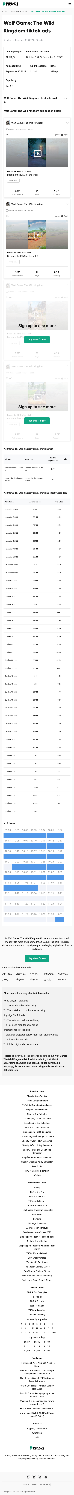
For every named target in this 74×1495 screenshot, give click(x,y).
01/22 (47, 1342)
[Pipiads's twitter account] (34, 1477)
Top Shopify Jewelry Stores (37, 1267)
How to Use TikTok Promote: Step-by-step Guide (37, 1387)
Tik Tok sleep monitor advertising (21, 1025)
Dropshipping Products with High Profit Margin (37, 1247)
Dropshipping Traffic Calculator (37, 1118)
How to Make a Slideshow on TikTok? (37, 1408)
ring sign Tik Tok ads (14, 1015)
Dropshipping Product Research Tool (37, 1237)
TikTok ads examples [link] (19, 11)
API (37, 1437)
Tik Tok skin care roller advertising (21, 1020)
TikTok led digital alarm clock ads (21, 1044)
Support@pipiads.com (37, 1428)
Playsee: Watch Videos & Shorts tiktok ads (23, 979)
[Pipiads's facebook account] (28, 1477)
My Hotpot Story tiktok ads (65, 979)
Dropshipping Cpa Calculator (37, 1123)
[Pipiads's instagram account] (46, 1477)
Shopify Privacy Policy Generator (37, 1141)
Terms (34, 1484)
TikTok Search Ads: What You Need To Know (37, 1364)
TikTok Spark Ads (37, 1196)
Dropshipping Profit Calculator (37, 1132)
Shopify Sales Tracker (37, 1096)
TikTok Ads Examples (37, 1292)
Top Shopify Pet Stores (37, 1262)
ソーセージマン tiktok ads (9, 979)
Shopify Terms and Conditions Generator (37, 1151)
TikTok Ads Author (37, 1310)
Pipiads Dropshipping (37, 1241)
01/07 (47, 1350)
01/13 (37, 1346)
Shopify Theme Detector (37, 1109)
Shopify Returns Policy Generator (37, 1157)
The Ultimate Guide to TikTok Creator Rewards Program (37, 1380)
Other (52, 1332)
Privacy (26, 1484)
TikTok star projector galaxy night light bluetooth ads (31, 1034)
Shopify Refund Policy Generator (37, 1145)
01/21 (27, 1346)
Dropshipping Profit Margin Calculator (37, 1136)
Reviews (37, 1219)
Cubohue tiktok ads (65, 973)
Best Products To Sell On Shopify (37, 1275)
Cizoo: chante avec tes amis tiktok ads (23, 973)
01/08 (37, 1350)
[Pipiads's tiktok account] (40, 1477)
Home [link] (4, 11)
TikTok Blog (37, 1297)
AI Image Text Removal (37, 1228)
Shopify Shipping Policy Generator (37, 1162)
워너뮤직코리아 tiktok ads (37, 973)
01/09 (27, 1350)
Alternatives (37, 1214)
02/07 (27, 1342)
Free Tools (37, 1166)
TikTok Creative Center (37, 1205)
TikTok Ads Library (37, 1201)
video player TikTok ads (16, 1000)
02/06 (37, 1342)
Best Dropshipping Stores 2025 (37, 1232)
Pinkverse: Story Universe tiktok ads (51, 973)
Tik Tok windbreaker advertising (20, 1005)
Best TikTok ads (37, 1306)
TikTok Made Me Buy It (37, 1253)
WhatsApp (37, 1433)
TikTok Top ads (37, 1301)
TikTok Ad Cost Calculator (37, 1127)
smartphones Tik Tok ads (17, 1029)
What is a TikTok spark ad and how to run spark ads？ (37, 1402)
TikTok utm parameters (37, 1100)
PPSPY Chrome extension (37, 1171)
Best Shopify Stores (37, 1258)
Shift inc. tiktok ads (9, 973)
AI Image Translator (37, 1223)
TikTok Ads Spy (37, 1192)
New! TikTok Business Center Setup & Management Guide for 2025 (37, 1372)
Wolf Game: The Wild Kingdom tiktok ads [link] (48, 11)
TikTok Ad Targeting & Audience (37, 1105)
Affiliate (36, 1175)
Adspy (37, 1187)
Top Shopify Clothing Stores (37, 1271)
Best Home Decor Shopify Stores (37, 1280)
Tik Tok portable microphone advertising (25, 1010)
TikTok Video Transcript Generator (37, 1210)
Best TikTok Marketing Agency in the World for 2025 (37, 1395)
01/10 (47, 1346)
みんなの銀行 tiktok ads (51, 979)
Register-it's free (37, 339)
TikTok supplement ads (16, 1039)
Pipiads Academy (37, 1314)
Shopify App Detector (37, 1114)
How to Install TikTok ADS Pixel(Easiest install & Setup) (37, 1414)
